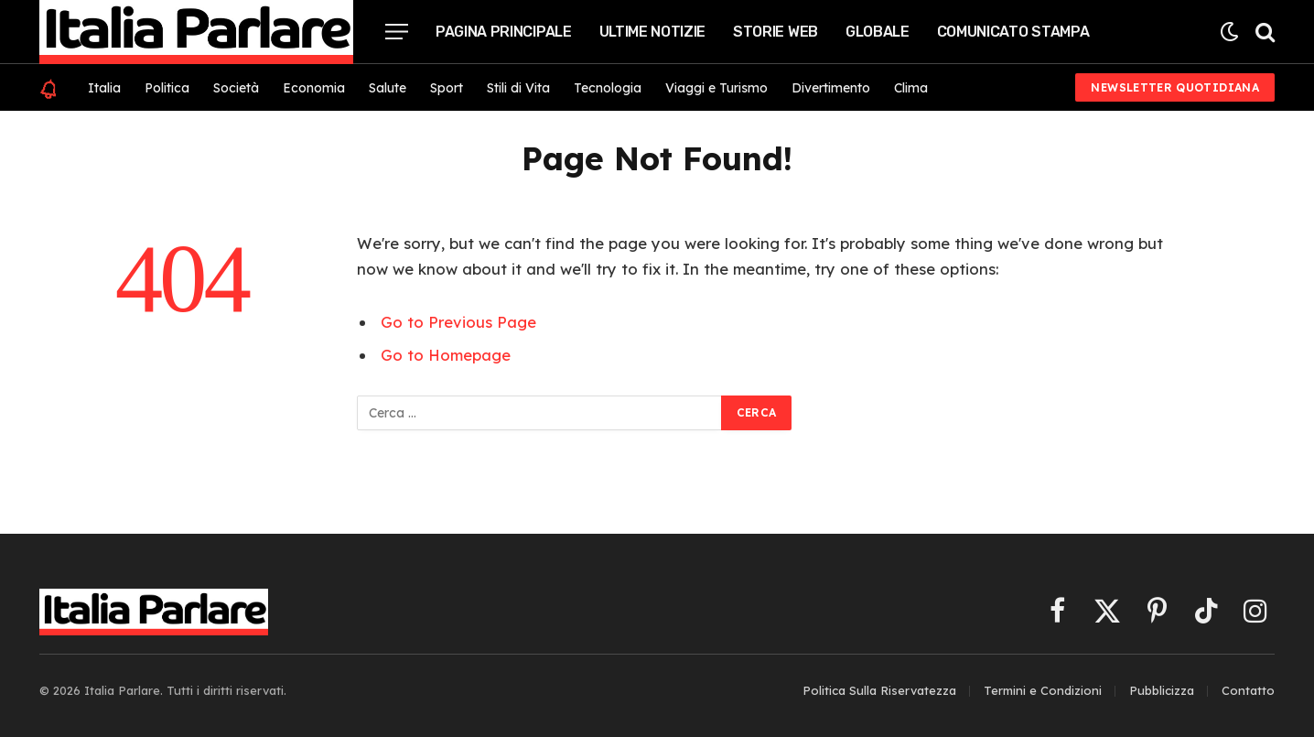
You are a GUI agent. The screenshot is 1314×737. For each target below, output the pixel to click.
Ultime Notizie (652, 31)
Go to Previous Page (458, 321)
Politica (167, 88)
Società (236, 88)
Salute (387, 88)
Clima (911, 88)
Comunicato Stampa (1013, 31)
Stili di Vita (518, 88)
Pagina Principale (504, 31)
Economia (314, 88)
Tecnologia (607, 88)
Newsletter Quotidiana (1175, 87)
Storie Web (775, 31)
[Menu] (396, 31)
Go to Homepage (446, 354)
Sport (446, 88)
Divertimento (831, 88)
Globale (877, 31)
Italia (104, 88)
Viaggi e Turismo (716, 88)
